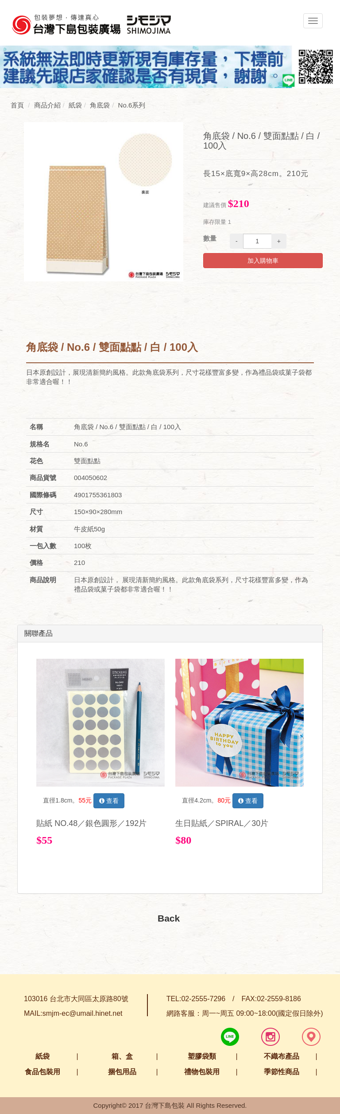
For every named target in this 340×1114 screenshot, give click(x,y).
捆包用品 (122, 1072)
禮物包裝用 (202, 1072)
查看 (109, 800)
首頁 (17, 105)
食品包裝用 (42, 1072)
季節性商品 (281, 1072)
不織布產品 (281, 1056)
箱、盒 (122, 1056)
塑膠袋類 (202, 1056)
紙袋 (42, 1056)
